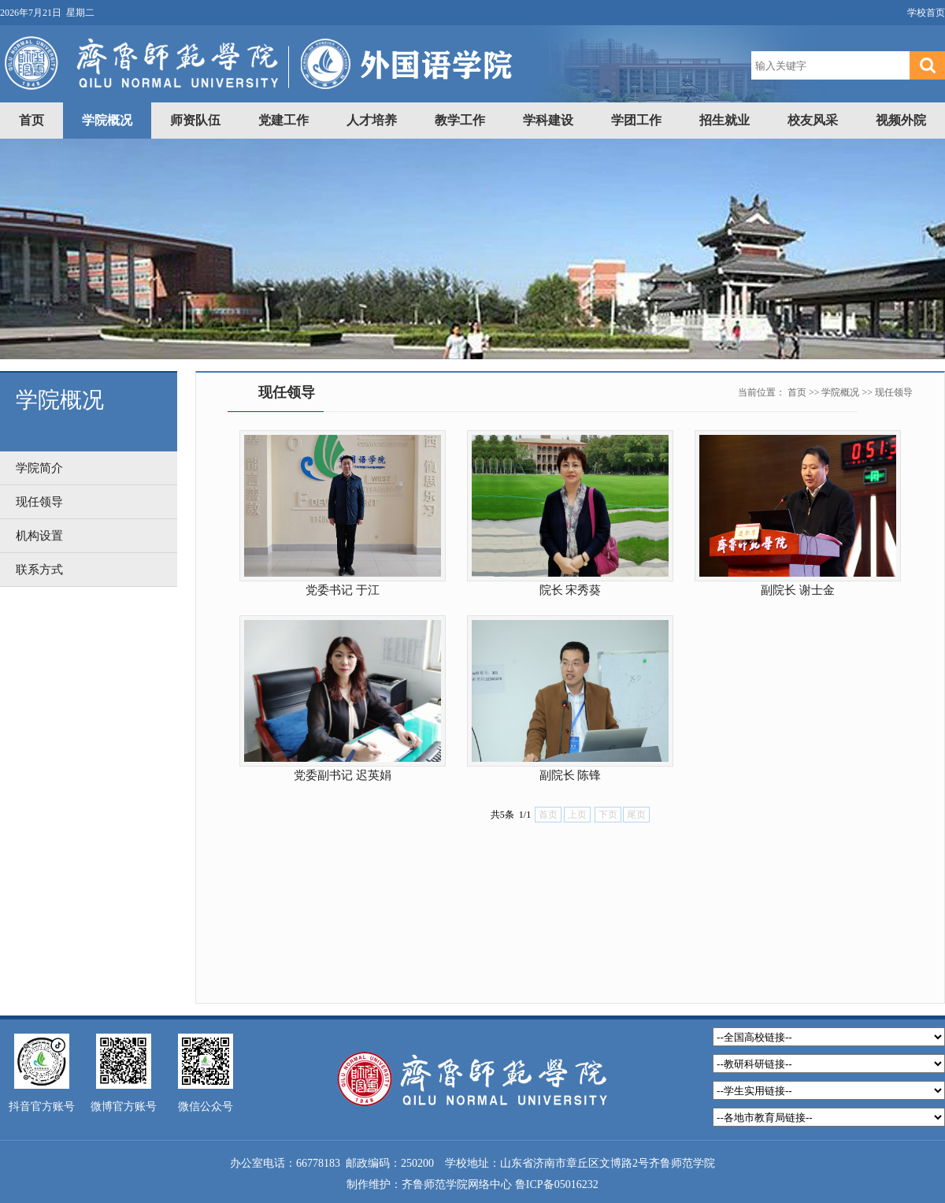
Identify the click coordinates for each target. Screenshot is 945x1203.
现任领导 (894, 392)
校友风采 (813, 120)
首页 (31, 120)
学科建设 (548, 120)
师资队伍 (195, 120)
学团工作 (636, 120)
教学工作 (460, 120)
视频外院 (901, 120)
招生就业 (724, 120)
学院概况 (107, 120)
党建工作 (283, 120)
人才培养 (371, 120)
